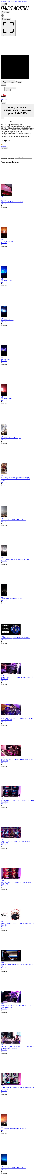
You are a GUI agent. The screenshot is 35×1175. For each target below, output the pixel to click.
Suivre (3, 103)
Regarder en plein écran (8, 28)
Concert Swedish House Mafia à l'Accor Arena (15, 559)
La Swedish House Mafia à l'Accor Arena (13, 520)
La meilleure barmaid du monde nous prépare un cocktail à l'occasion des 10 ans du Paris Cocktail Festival (15, 479)
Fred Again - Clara (6, 281)
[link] (17, 99)
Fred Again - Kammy (7, 320)
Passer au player (5, 1)
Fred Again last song (7, 241)
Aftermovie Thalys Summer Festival (12, 202)
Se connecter (5, 19)
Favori (18, 82)
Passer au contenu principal (18, 1)
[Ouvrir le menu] (2, 4)
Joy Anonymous (5, 359)
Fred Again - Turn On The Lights (11, 438)
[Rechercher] (2, 14)
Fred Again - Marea (7, 399)
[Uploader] (2, 17)
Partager (10, 81)
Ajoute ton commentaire (8, 158)
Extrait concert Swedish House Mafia (12, 599)
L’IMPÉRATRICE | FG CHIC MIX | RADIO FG (15, 638)
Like (3, 81)
